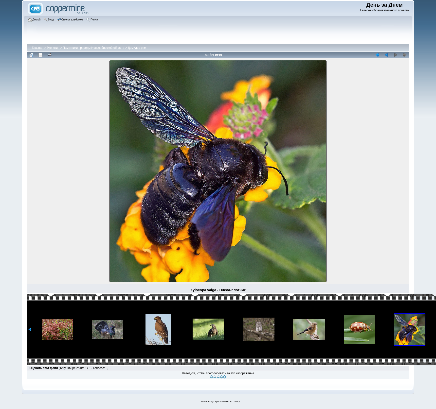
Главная (37, 48)
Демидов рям (137, 48)
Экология (53, 48)
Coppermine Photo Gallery (227, 401)
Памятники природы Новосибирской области (93, 48)
